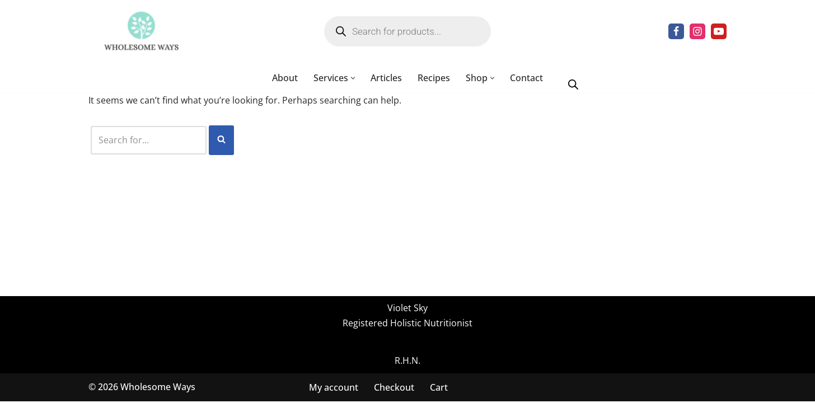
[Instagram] (697, 31)
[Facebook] (676, 31)
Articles (386, 78)
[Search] (149, 140)
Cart (439, 388)
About (285, 78)
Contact (526, 78)
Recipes (434, 78)
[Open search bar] (573, 84)
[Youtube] (719, 31)
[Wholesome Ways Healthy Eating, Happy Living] (141, 31)
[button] (353, 78)
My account (333, 388)
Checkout (394, 388)
